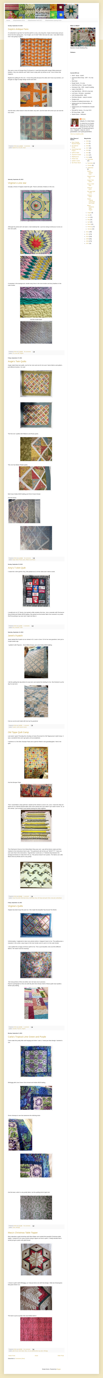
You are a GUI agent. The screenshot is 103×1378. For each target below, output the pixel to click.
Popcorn (19, 1028)
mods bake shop (33, 898)
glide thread (15, 1351)
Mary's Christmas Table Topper (23, 1232)
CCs (13, 353)
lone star (17, 353)
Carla (13, 1227)
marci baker (21, 1351)
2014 (87, 155)
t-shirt (21, 627)
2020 (87, 141)
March (89, 224)
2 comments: (27, 146)
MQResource (75, 156)
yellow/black (59, 898)
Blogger (59, 1369)
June (88, 217)
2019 (87, 143)
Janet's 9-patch (15, 635)
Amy (13, 627)
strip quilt (53, 898)
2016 (87, 150)
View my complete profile (76, 134)
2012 (87, 232)
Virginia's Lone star (17, 183)
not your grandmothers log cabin (35, 1351)
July (88, 215)
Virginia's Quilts (15, 906)
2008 (87, 241)
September (90, 167)
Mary (26, 1351)
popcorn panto (23, 727)
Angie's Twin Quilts (17, 361)
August (89, 212)
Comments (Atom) (20, 1358)
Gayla (24, 147)
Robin (49, 898)
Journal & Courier (76, 154)
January (89, 229)
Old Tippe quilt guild (42, 898)
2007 (87, 243)
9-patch (14, 727)
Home (8, 20)
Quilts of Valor (75, 152)
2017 (87, 148)
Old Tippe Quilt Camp (18, 732)
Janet (18, 727)
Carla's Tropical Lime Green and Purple (27, 1037)
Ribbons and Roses (30, 559)
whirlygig (18, 1227)
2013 (87, 157)
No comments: (27, 351)
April (88, 222)
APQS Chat (75, 158)
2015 (87, 152)
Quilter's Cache (76, 160)
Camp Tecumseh (16, 898)
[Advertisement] (36, 164)
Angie (13, 559)
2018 (87, 145)
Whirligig (46, 1351)
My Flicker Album (76, 162)
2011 (87, 234)
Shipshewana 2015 (19, 20)
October (89, 165)
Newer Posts (11, 1355)
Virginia (21, 353)
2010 (87, 236)
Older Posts (61, 1355)
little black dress (25, 898)
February (90, 226)
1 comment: (26, 725)
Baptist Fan (15, 147)
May (88, 219)
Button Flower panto (20, 559)
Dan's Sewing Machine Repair (76, 143)
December (90, 159)
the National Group (75, 146)
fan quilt (20, 147)
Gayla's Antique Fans (18, 29)
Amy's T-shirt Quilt (16, 568)
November (90, 163)
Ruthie (83, 119)
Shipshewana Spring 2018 (53, 20)
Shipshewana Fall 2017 (35, 20)
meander (17, 627)
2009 (87, 239)
